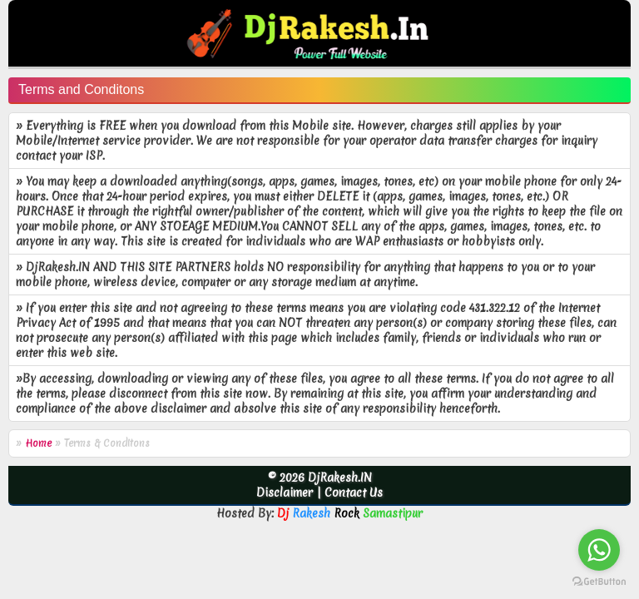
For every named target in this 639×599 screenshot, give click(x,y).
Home (38, 443)
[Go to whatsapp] (599, 550)
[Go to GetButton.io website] (599, 582)
